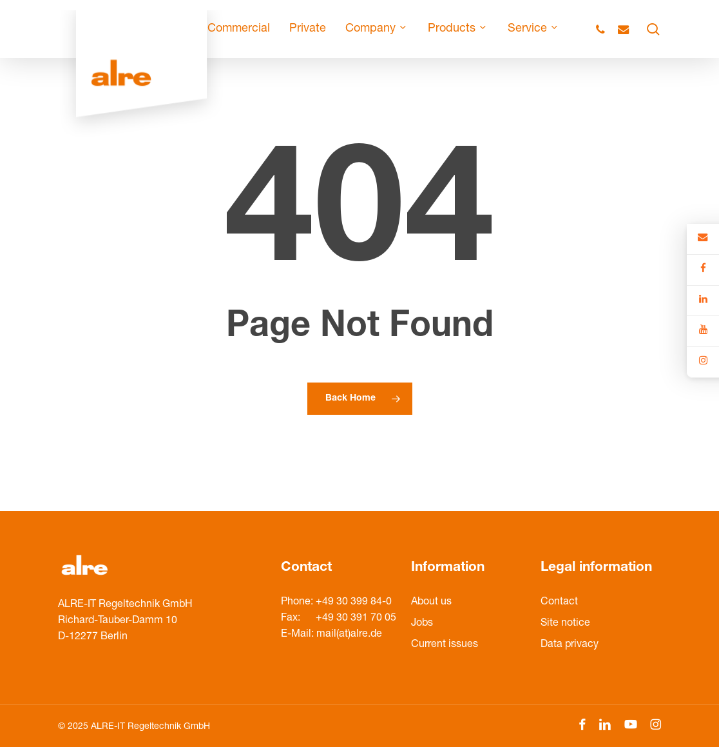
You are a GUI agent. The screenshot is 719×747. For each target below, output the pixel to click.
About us (431, 602)
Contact (559, 602)
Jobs (422, 624)
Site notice (565, 624)
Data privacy (570, 645)
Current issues (444, 645)
